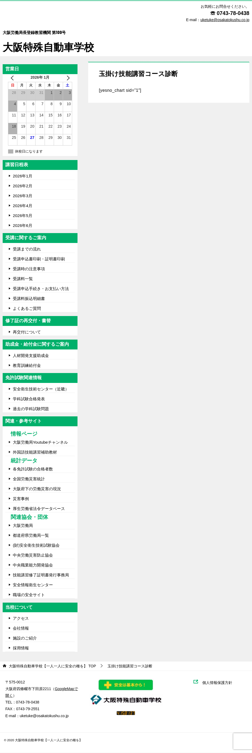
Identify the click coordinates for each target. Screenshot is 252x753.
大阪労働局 (23, 525)
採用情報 (21, 648)
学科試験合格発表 (29, 399)
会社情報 (21, 628)
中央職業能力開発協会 (33, 565)
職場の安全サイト (29, 595)
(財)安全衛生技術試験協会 (36, 545)
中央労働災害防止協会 (33, 555)
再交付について (27, 332)
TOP (52, 666)
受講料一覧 (23, 278)
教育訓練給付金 (27, 365)
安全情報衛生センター (33, 585)
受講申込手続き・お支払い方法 (41, 288)
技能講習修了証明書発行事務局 (41, 575)
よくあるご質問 (27, 308)
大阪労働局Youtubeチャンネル (40, 442)
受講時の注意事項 (29, 269)
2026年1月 (22, 176)
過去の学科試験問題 (31, 408)
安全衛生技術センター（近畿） (41, 389)
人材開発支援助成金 (31, 355)
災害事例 (21, 499)
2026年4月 (22, 205)
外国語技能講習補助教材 (35, 452)
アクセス (21, 618)
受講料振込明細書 (29, 298)
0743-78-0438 (233, 13)
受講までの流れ (27, 249)
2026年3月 (22, 195)
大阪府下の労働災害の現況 (37, 489)
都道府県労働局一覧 (31, 535)
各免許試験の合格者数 (33, 469)
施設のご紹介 (25, 638)
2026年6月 (22, 225)
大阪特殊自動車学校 (48, 37)
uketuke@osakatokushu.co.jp (44, 716)
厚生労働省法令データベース (39, 509)
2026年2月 (22, 186)
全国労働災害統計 (29, 479)
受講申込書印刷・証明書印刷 (39, 259)
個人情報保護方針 (220, 682)
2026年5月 (22, 215)
